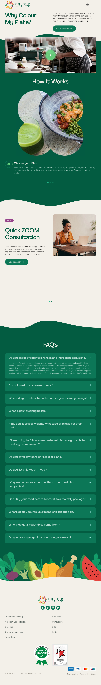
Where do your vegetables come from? (34, 524)
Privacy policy (72, 674)
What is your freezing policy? (27, 411)
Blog (54, 627)
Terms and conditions (88, 674)
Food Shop (10, 637)
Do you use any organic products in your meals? (40, 537)
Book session (64, 28)
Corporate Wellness (14, 632)
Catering (9, 627)
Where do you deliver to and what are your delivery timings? (48, 398)
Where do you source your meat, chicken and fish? (41, 512)
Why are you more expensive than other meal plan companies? (41, 484)
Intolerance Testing (14, 617)
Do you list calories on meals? (28, 469)
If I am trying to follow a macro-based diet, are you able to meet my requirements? (47, 442)
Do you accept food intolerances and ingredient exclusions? (47, 358)
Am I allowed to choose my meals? (31, 385)
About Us (56, 617)
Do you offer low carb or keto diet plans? (35, 457)
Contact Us (57, 622)
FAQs (54, 632)
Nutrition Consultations (15, 622)
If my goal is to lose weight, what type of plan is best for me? (45, 425)
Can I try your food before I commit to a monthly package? (47, 499)
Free (9, 220)
